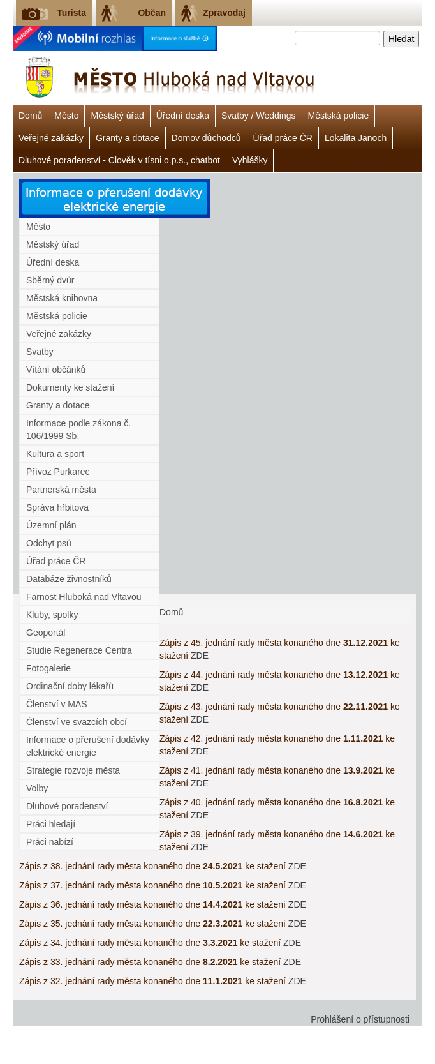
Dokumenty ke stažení (70, 387)
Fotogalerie (48, 668)
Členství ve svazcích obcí (76, 722)
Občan (152, 13)
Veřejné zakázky (51, 138)
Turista (71, 13)
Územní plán (51, 525)
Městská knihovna (62, 298)
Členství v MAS (56, 704)
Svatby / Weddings (258, 115)
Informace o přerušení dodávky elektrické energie (87, 746)
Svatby (40, 352)
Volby (37, 788)
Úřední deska (182, 115)
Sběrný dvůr (50, 280)
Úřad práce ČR (283, 138)
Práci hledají (50, 824)
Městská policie (338, 115)
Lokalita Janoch (356, 138)
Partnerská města (61, 489)
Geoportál (45, 632)
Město (66, 115)
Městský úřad (117, 115)
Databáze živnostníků (69, 579)
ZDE (200, 655)
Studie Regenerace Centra (79, 650)
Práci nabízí (49, 842)
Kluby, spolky (52, 615)
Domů (30, 115)
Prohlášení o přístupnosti (360, 1019)
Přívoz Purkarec (58, 472)
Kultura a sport (55, 454)
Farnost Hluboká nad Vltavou (84, 597)
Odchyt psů (48, 543)
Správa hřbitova (57, 507)
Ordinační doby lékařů (70, 686)
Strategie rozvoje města (73, 770)
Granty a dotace (127, 138)
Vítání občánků (55, 369)
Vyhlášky (250, 160)
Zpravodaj (224, 13)
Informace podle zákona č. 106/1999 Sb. (78, 429)
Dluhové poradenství (67, 806)
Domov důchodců (206, 138)
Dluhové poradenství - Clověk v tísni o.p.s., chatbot (119, 160)
